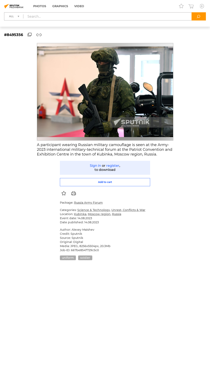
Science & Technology (93, 210)
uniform (68, 258)
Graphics (60, 6)
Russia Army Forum (88, 202)
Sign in (95, 166)
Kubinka (80, 214)
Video (79, 6)
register (112, 166)
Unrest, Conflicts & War (128, 210)
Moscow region (99, 214)
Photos (39, 6)
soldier (85, 258)
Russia (116, 214)
